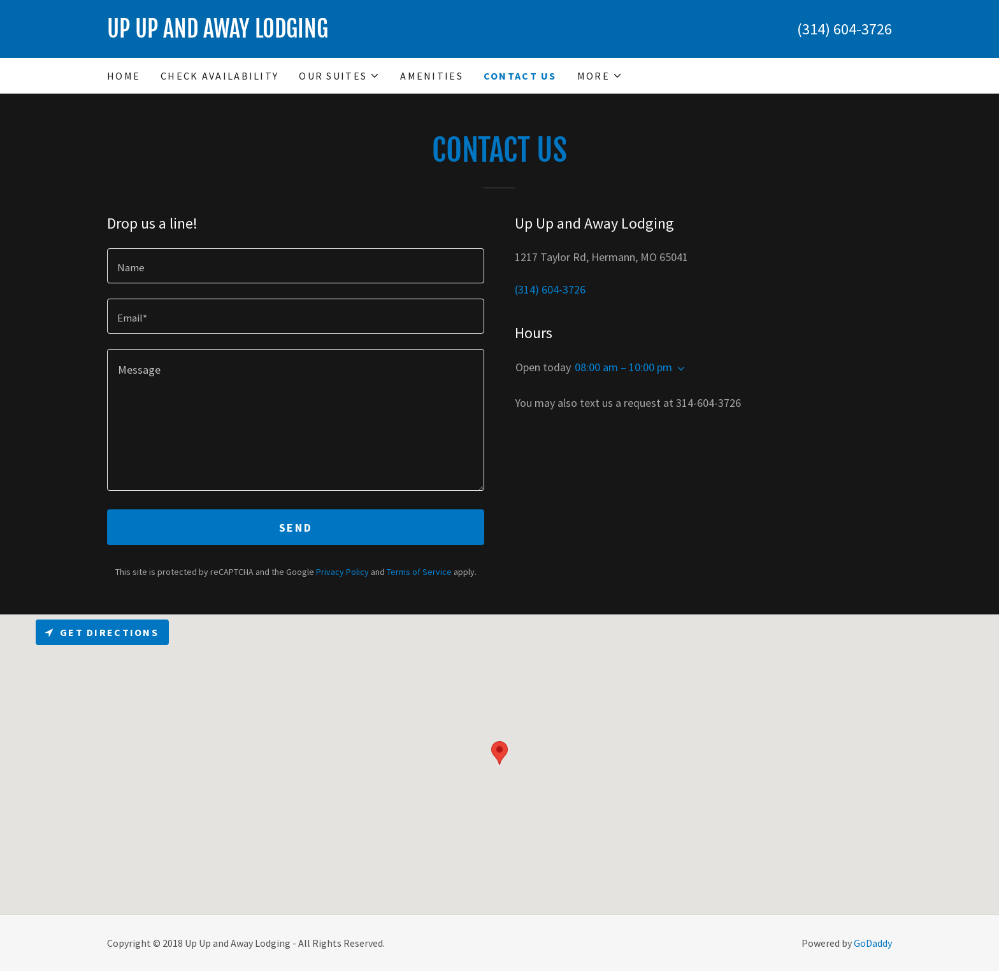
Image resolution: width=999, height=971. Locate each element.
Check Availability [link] (219, 75)
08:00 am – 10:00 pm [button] (623, 367)
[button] (339, 75)
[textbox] (295, 265)
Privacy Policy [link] (342, 572)
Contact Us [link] (520, 75)
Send (295, 527)
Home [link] (123, 75)
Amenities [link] (431, 75)
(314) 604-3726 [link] (844, 29)
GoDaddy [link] (873, 943)
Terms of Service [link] (419, 572)
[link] (303, 33)
